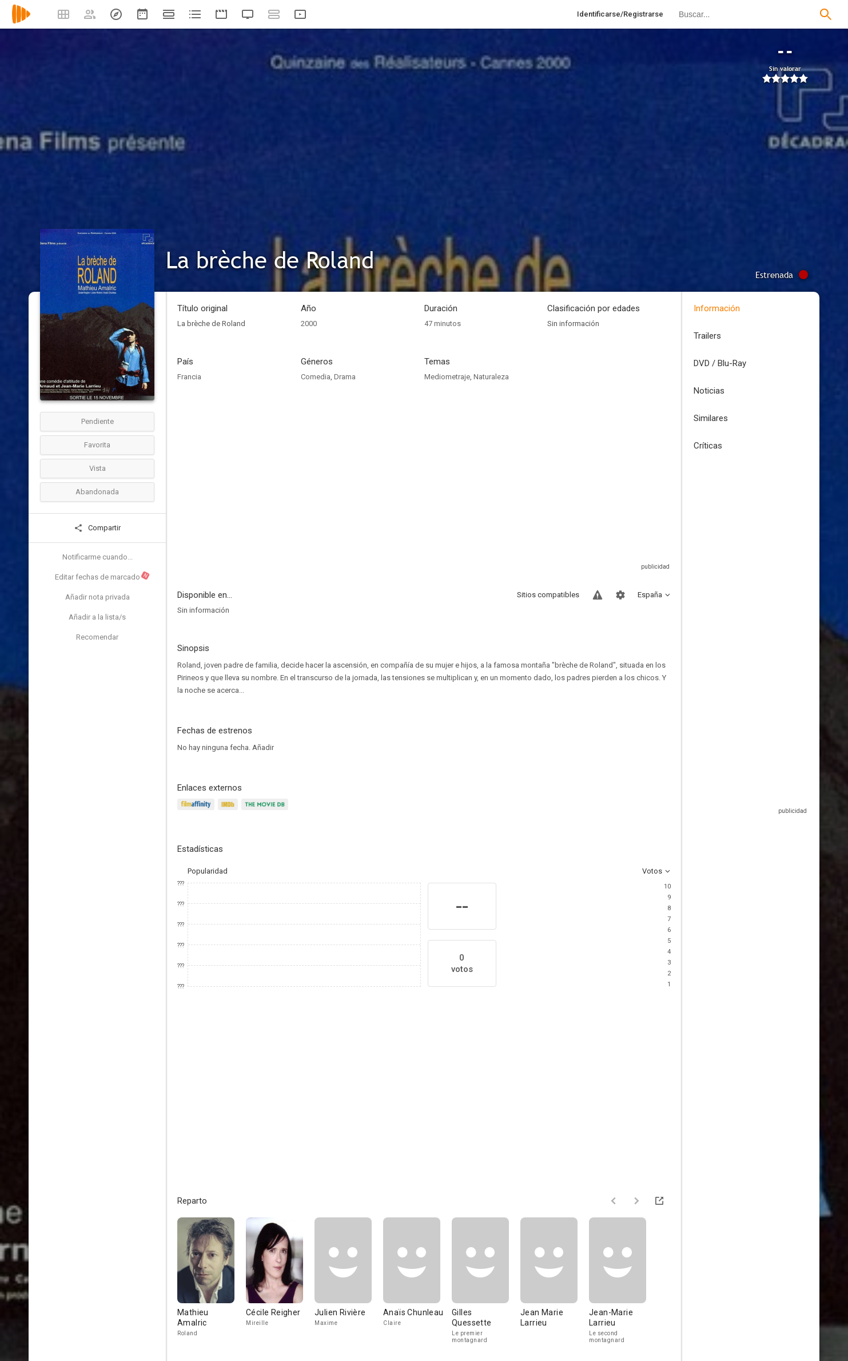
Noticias (709, 391)
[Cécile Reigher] (280, 1280)
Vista (97, 468)
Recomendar (97, 637)
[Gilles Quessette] (486, 1280)
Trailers (707, 336)
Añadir (263, 747)
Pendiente (97, 421)
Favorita (97, 445)
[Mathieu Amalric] (211, 1280)
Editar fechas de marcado (102, 576)
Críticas (708, 446)
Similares (711, 418)
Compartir (97, 528)
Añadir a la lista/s (97, 617)
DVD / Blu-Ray (720, 363)
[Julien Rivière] (348, 1280)
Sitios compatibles (548, 594)
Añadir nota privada (97, 597)
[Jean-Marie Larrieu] (617, 1280)
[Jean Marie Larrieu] (554, 1280)
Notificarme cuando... (97, 557)
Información (717, 308)
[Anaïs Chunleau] (417, 1280)
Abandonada (97, 491)
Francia (189, 376)
